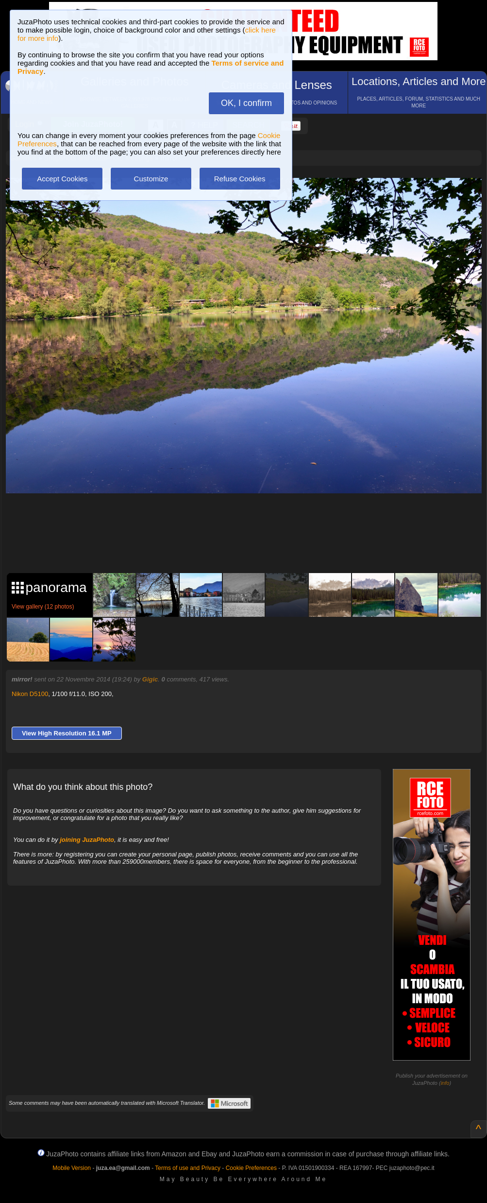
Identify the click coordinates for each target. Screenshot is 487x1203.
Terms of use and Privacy (187, 1168)
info (445, 1083)
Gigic (150, 679)
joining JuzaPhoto (87, 839)
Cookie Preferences (251, 1168)
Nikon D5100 (30, 693)
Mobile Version (71, 1168)
